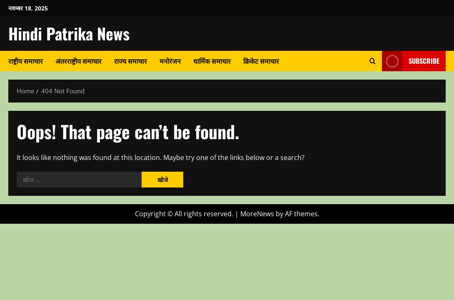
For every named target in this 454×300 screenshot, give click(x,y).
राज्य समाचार (130, 61)
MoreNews (257, 213)
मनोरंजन (170, 61)
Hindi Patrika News (69, 33)
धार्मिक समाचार (212, 61)
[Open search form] (372, 61)
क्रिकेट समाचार (261, 61)
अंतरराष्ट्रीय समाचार (78, 61)
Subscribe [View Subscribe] (410, 61)
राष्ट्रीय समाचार (25, 61)
